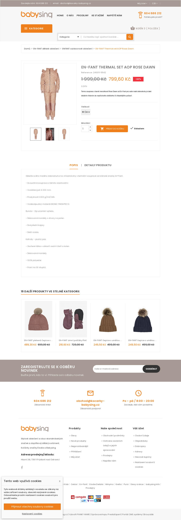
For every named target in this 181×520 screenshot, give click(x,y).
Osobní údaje (142, 435)
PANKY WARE (83, 514)
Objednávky (141, 440)
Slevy (74, 435)
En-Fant (83, 484)
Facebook (22, 467)
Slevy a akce (137, 484)
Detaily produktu (97, 165)
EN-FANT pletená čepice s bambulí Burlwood (38, 340)
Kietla (118, 484)
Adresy (138, 451)
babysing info (153, 484)
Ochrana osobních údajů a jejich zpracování (113, 445)
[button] (145, 28)
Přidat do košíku (112, 129)
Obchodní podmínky (113, 435)
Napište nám (109, 460)
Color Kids (63, 484)
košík (145, 28)
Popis (74, 165)
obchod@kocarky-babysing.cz (75, 3)
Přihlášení (76, 451)
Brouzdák (149, 514)
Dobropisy (140, 446)
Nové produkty (78, 440)
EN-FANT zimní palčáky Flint (73, 340)
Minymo (109, 484)
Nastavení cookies (32, 513)
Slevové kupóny (143, 457)
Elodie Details (96, 484)
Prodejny (107, 455)
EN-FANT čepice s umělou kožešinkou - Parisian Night (142, 340)
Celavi (74, 484)
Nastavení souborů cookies (145, 464)
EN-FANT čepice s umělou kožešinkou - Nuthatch (108, 340)
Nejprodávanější (79, 446)
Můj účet (75, 457)
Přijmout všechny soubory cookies (32, 506)
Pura (126, 484)
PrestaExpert (114, 514)
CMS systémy (135, 514)
